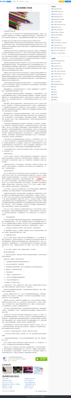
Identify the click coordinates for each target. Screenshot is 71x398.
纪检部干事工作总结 (6, 380)
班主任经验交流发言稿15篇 (58, 60)
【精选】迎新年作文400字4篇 (59, 24)
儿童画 (54, 86)
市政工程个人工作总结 (7, 387)
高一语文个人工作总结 (7, 382)
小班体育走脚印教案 (57, 21)
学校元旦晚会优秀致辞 (58, 34)
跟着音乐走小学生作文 (58, 14)
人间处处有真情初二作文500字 (59, 73)
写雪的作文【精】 (57, 63)
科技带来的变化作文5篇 (58, 11)
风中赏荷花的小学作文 (58, 45)
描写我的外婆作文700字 (58, 16)
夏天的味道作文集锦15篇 (58, 84)
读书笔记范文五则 (57, 40)
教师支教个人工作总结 (7, 386)
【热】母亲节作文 (57, 81)
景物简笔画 (55, 97)
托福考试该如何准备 (57, 8)
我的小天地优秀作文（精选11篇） (60, 42)
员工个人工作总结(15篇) (10, 391)
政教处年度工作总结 (29, 386)
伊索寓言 (55, 99)
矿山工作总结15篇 (29, 380)
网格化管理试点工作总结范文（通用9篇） (11, 384)
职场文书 (21, 1)
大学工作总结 (5, 378)
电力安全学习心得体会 (58, 79)
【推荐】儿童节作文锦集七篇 (59, 71)
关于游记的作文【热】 (58, 68)
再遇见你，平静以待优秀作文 (59, 53)
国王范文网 (34, 396)
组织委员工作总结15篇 (30, 378)
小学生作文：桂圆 (57, 76)
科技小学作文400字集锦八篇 (59, 50)
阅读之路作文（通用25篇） (58, 32)
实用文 (54, 89)
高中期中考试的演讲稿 (58, 29)
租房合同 (55, 92)
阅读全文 (27, 10)
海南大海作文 (56, 37)
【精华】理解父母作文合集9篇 (59, 47)
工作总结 (9, 1)
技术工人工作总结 (29, 387)
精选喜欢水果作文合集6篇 (58, 19)
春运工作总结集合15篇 (30, 382)
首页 (18, 1)
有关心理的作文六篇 (57, 66)
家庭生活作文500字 (57, 27)
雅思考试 (55, 94)
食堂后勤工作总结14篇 (42, 391)
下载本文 (30, 10)
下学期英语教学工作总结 (30, 384)
